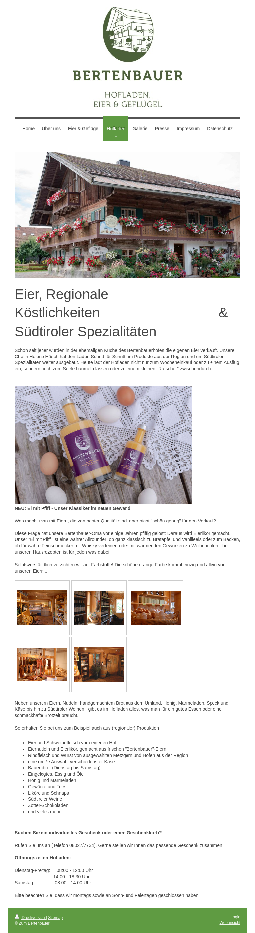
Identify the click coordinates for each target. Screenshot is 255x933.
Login (235, 917)
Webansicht (230, 922)
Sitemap (55, 917)
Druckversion (30, 917)
